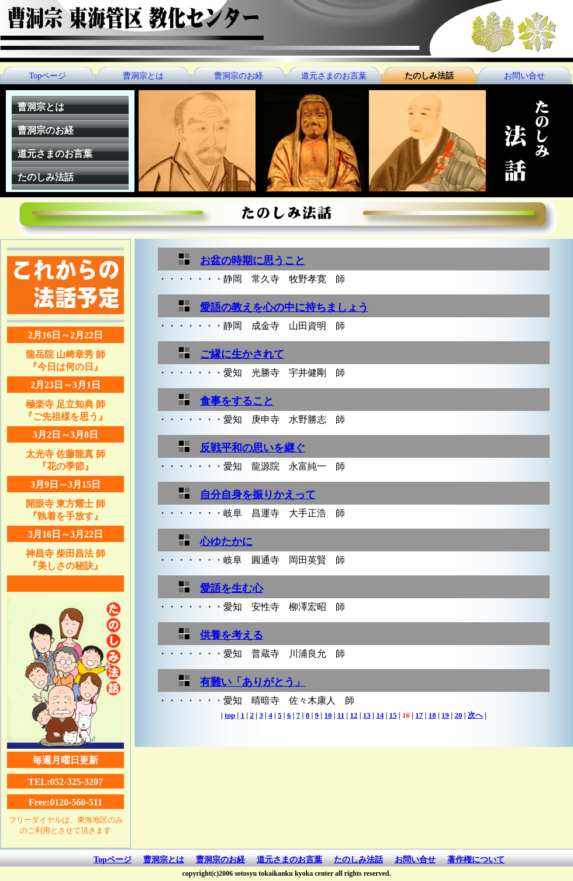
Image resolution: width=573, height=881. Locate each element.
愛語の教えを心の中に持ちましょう (284, 307)
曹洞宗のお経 (238, 75)
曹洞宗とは (143, 75)
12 (353, 715)
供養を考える (231, 635)
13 (367, 715)
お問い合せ (524, 75)
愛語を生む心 (231, 588)
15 (393, 715)
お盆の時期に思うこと (252, 260)
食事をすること (237, 401)
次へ (475, 715)
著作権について (476, 859)
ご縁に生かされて (242, 354)
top (230, 715)
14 (380, 715)
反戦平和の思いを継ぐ (252, 448)
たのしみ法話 (429, 75)
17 (419, 715)
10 (328, 715)
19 (445, 715)
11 (340, 715)
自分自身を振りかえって (258, 495)
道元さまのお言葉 (334, 75)
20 (458, 715)
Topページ (48, 75)
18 (432, 715)
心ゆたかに (226, 541)
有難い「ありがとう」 (252, 682)
